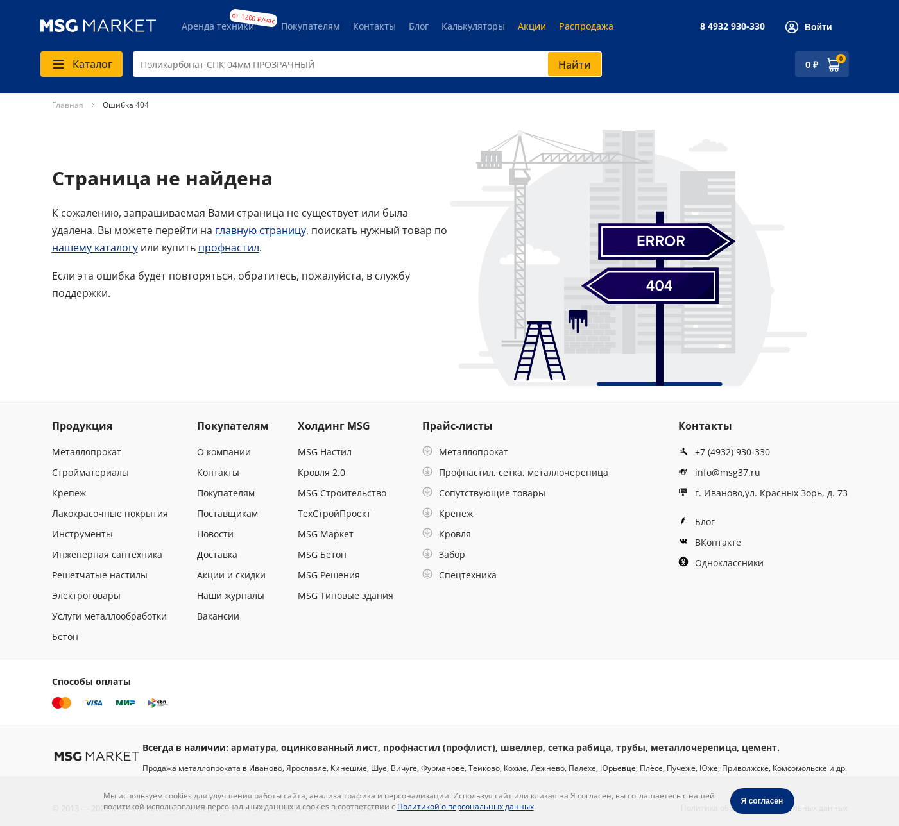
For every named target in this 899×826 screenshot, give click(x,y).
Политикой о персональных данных (465, 806)
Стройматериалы (90, 472)
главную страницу (260, 230)
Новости (215, 534)
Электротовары (86, 595)
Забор (443, 554)
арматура (253, 747)
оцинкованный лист (329, 747)
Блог (419, 26)
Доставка (217, 554)
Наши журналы (230, 595)
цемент (759, 747)
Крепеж (69, 493)
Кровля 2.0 (321, 472)
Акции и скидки (231, 575)
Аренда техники (218, 26)
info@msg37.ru (719, 472)
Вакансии (218, 616)
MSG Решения (329, 575)
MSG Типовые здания (345, 595)
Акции (532, 26)
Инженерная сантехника (107, 554)
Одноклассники (721, 563)
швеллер (522, 747)
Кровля (446, 534)
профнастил (228, 247)
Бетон (65, 636)
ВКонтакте (709, 542)
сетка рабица (579, 747)
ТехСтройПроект (334, 513)
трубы (631, 747)
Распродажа (586, 26)
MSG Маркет (326, 534)
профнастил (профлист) (439, 747)
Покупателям (310, 26)
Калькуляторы (473, 26)
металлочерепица (694, 747)
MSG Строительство (342, 493)
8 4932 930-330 (732, 26)
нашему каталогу (95, 247)
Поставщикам (227, 513)
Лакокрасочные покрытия (110, 513)
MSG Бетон (322, 554)
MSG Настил (325, 452)
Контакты (374, 26)
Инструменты (82, 534)
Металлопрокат (86, 452)
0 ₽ (811, 64)
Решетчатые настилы (100, 575)
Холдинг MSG (334, 426)
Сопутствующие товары (483, 493)
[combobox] (367, 64)
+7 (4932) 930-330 (724, 452)
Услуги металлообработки (109, 616)
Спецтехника (459, 575)
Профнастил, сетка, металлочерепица (515, 472)
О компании (224, 452)
